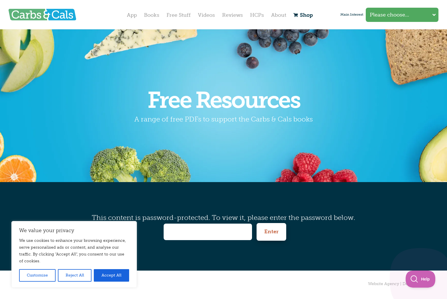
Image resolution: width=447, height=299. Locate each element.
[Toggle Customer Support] (421, 279)
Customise (37, 275)
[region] (74, 254)
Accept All (111, 275)
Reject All (75, 275)
